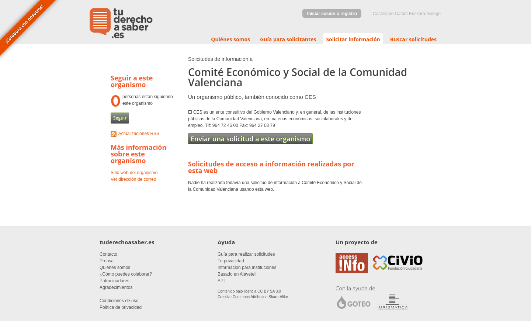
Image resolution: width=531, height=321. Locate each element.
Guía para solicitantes (288, 39)
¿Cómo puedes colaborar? (126, 274)
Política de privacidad (121, 307)
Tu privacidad (231, 260)
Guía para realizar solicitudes (246, 254)
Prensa (107, 260)
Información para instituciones (247, 267)
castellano (383, 13)
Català (401, 13)
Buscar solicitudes (413, 39)
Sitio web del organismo (134, 172)
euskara (417, 13)
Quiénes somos (230, 39)
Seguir (119, 118)
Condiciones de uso (119, 300)
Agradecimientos (116, 287)
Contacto (108, 254)
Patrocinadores (114, 280)
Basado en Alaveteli (237, 274)
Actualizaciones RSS (138, 133)
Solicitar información (353, 39)
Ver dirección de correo (133, 179)
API (221, 280)
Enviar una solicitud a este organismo (250, 138)
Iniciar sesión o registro (332, 13)
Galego (433, 13)
